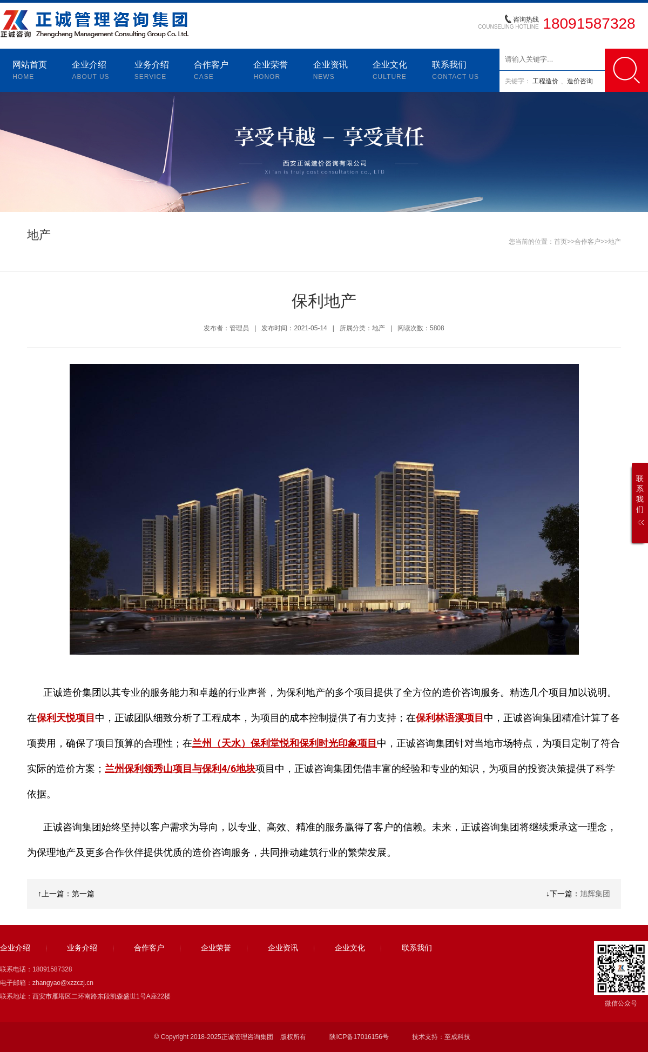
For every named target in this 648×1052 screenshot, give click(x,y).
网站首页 (29, 71)
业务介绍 (151, 71)
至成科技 (457, 1037)
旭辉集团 (595, 893)
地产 (614, 241)
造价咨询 (580, 81)
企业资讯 (330, 71)
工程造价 (546, 81)
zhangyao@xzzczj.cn (62, 983)
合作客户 (211, 71)
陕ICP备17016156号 (358, 1037)
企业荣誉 (270, 71)
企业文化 (390, 71)
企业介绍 (90, 71)
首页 (560, 241)
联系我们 (455, 71)
